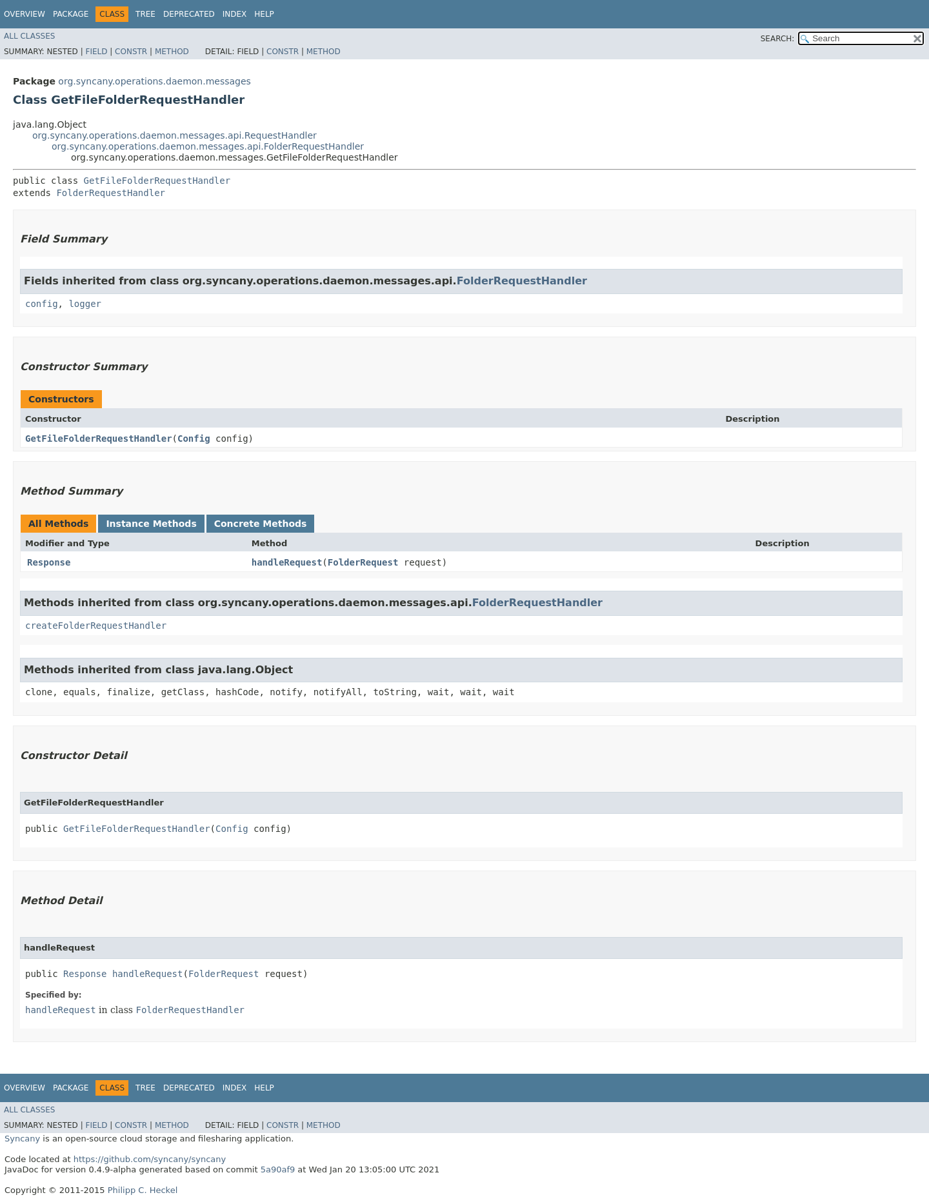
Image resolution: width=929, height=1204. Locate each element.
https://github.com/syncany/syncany (150, 1159)
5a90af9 (278, 1169)
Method (172, 51)
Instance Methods (151, 523)
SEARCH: (778, 38)
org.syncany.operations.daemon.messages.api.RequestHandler (174, 135)
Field (96, 51)
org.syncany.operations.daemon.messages (154, 81)
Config (193, 438)
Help (264, 14)
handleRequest (287, 562)
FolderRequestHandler (110, 193)
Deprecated (189, 14)
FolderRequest (363, 562)
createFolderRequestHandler (95, 625)
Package (70, 14)
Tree (145, 14)
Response (48, 562)
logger (84, 304)
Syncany (22, 1138)
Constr (131, 51)
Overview (24, 14)
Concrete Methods (260, 523)
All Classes (29, 36)
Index (235, 14)
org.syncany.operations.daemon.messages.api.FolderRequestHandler (208, 146)
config (41, 304)
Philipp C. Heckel (143, 1190)
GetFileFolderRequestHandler (157, 180)
